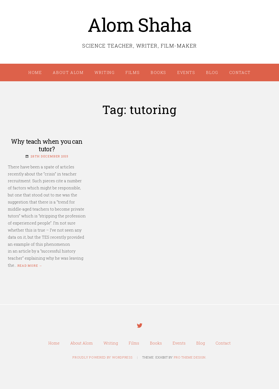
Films (132, 72)
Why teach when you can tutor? (46, 145)
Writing (104, 72)
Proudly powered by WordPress (102, 357)
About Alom (68, 72)
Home (35, 72)
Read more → (29, 265)
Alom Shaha (139, 24)
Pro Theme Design (190, 357)
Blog (212, 72)
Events (186, 72)
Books (158, 72)
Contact (240, 72)
